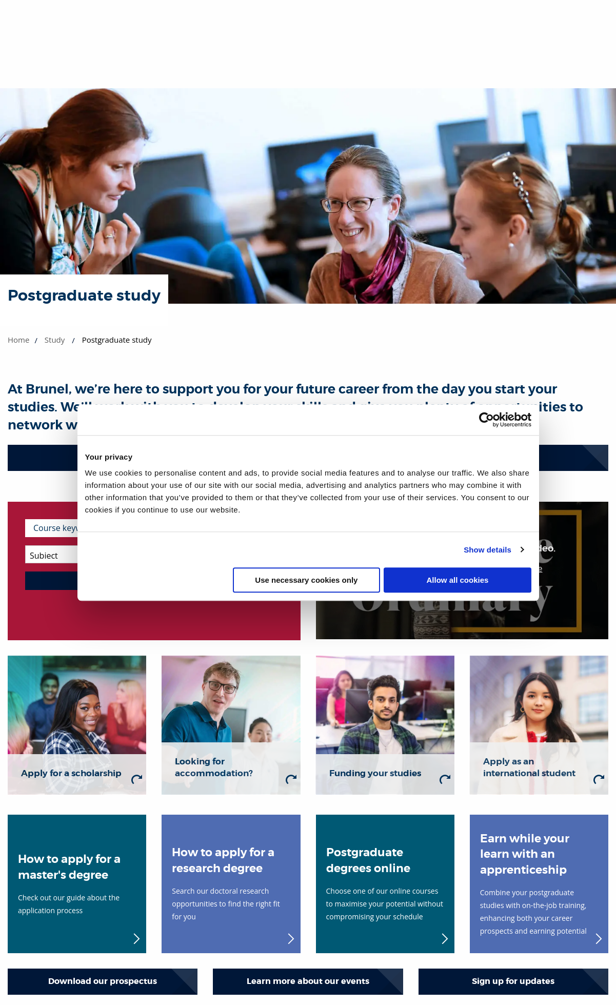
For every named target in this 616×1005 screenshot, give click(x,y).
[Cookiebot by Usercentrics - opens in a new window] (486, 419)
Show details (487, 549)
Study (55, 339)
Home (18, 339)
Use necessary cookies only (306, 580)
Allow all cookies (458, 580)
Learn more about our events (308, 981)
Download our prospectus (102, 981)
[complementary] (505, 928)
